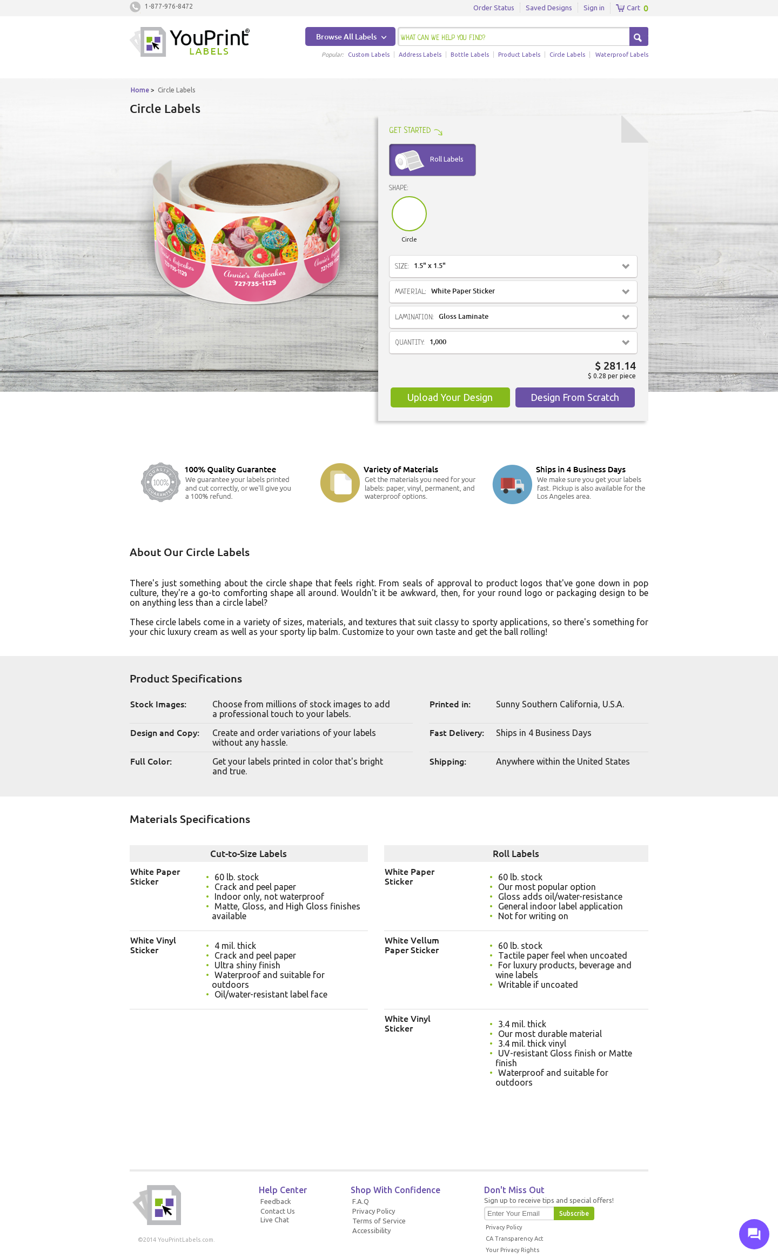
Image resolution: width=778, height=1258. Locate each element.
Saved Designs (549, 7)
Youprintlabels (190, 43)
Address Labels (420, 54)
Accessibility (371, 1230)
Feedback (275, 1201)
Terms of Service (379, 1220)
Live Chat (274, 1219)
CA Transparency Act (515, 1238)
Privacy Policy (373, 1211)
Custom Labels (369, 54)
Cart (628, 8)
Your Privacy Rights (512, 1250)
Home (140, 89)
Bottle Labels (470, 54)
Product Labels (519, 54)
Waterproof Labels (621, 54)
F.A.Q (360, 1201)
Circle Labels (567, 54)
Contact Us (277, 1211)
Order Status (493, 7)
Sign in (594, 7)
